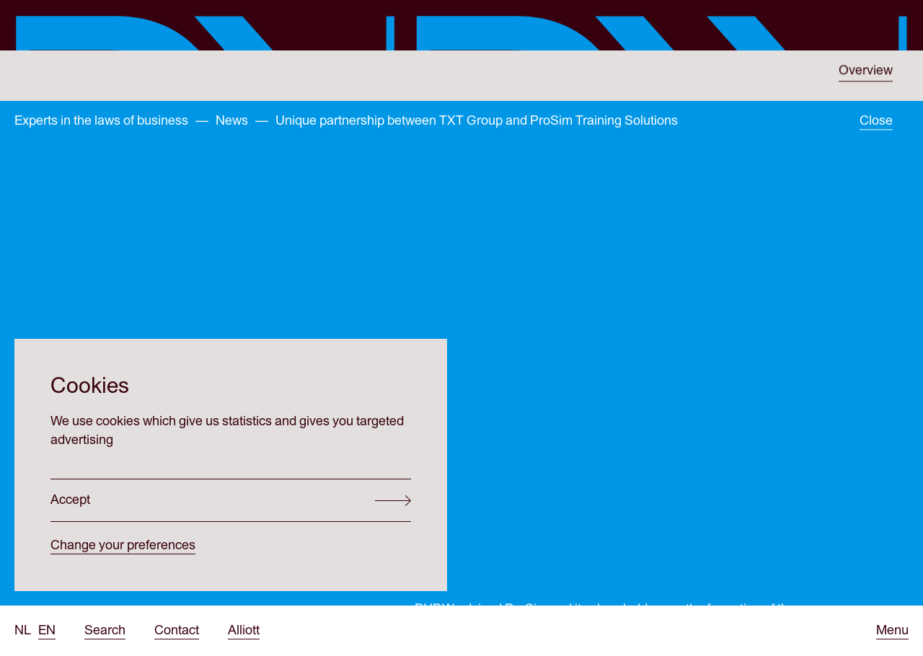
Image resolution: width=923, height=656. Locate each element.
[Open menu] (892, 630)
